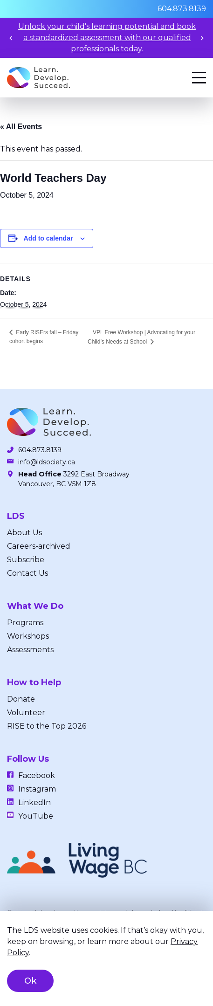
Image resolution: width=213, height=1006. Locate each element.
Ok (30, 981)
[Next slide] (202, 38)
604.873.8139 (182, 8)
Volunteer (26, 712)
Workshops (28, 636)
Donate (21, 699)
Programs (25, 622)
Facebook (36, 775)
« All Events (21, 127)
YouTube (35, 816)
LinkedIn (34, 802)
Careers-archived (38, 546)
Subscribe (25, 559)
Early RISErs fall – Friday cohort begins (43, 337)
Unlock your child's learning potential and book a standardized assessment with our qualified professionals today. (113, 37)
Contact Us (27, 573)
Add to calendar (48, 238)
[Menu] (199, 77)
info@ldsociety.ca (46, 462)
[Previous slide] (11, 38)
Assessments (30, 649)
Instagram (37, 789)
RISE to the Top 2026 (46, 726)
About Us (24, 532)
